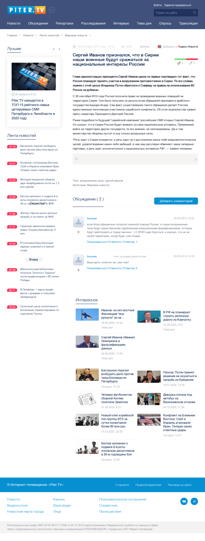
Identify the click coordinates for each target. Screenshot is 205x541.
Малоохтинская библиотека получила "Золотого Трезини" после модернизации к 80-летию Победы (39, 274)
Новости (13, 23)
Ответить (114, 242)
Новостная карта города (25, 512)
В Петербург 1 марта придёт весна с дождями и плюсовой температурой (37, 293)
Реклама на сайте (179, 484)
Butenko (145, 46)
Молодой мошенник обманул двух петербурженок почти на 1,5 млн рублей (39, 183)
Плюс (75, 232)
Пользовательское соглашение (122, 499)
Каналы (59, 499)
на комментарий (128, 256)
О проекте (122, 484)
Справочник (108, 505)
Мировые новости (98, 185)
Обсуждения (38, 23)
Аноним (92, 218)
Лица (57, 512)
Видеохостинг (17, 505)
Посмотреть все (85, 203)
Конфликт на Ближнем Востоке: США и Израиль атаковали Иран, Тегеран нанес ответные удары (40, 166)
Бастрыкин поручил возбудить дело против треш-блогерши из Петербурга (39, 149)
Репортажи (64, 23)
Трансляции (188, 23)
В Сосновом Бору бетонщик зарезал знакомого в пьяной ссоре (37, 246)
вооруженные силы (92, 180)
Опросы (165, 23)
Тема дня (144, 23)
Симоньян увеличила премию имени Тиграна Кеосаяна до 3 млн (38, 229)
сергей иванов (114, 180)
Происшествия (110, 512)
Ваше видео (62, 505)
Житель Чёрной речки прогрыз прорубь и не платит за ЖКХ (38, 214)
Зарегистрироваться (177, 5)
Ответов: (130, 242)
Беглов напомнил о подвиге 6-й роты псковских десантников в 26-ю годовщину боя (39, 199)
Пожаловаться (96, 242)
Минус (82, 232)
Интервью (121, 23)
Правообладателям (148, 484)
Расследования (93, 23)
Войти (158, 5)
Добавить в (177, 47)
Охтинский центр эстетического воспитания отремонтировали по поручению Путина (39, 309)
